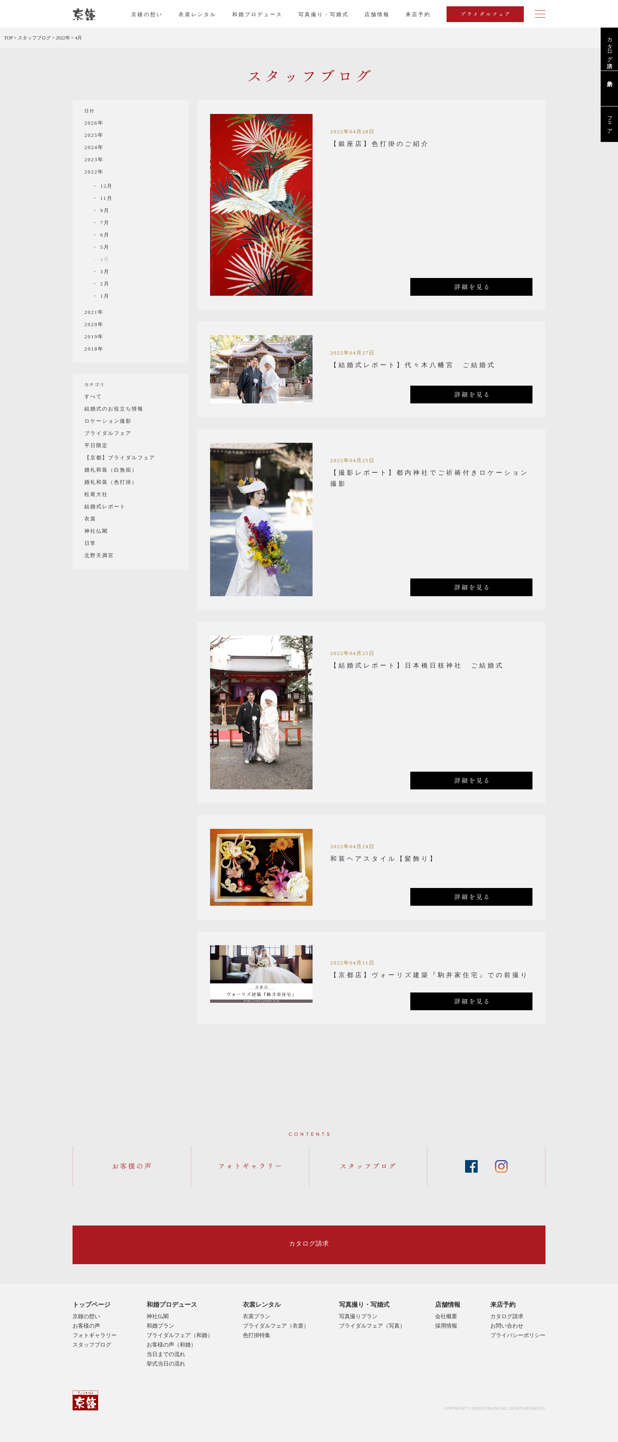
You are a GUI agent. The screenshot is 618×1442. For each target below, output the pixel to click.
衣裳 (90, 519)
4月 (104, 259)
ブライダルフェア (108, 433)
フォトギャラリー (95, 1335)
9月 (104, 210)
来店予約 (503, 1304)
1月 (104, 296)
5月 (104, 247)
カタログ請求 (609, 46)
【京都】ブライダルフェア (119, 458)
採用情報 (446, 1326)
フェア (609, 121)
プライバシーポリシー (517, 1335)
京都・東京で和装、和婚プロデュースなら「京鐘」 (84, 14)
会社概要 (446, 1316)
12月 (105, 186)
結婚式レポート (105, 506)
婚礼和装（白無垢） (111, 470)
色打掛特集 (256, 1335)
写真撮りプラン (358, 1316)
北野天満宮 (99, 555)
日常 (90, 543)
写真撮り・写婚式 (323, 14)
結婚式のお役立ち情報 (113, 409)
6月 (104, 235)
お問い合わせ (506, 1326)
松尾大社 (96, 494)
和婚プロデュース (257, 14)
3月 (104, 271)
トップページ (91, 1304)
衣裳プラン (256, 1316)
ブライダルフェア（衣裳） (276, 1326)
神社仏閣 (96, 531)
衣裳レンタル (197, 14)
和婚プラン (160, 1326)
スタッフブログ (92, 1345)
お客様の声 (86, 1326)
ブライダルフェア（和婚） (180, 1335)
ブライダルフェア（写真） (372, 1326)
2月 (104, 284)
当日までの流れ (166, 1354)
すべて (93, 396)
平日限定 (96, 445)
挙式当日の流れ (166, 1364)
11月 (105, 198)
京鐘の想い (147, 14)
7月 (104, 223)
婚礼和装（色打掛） (111, 482)
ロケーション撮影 (108, 421)
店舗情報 (377, 14)
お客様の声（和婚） (171, 1345)
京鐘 (85, 1400)
